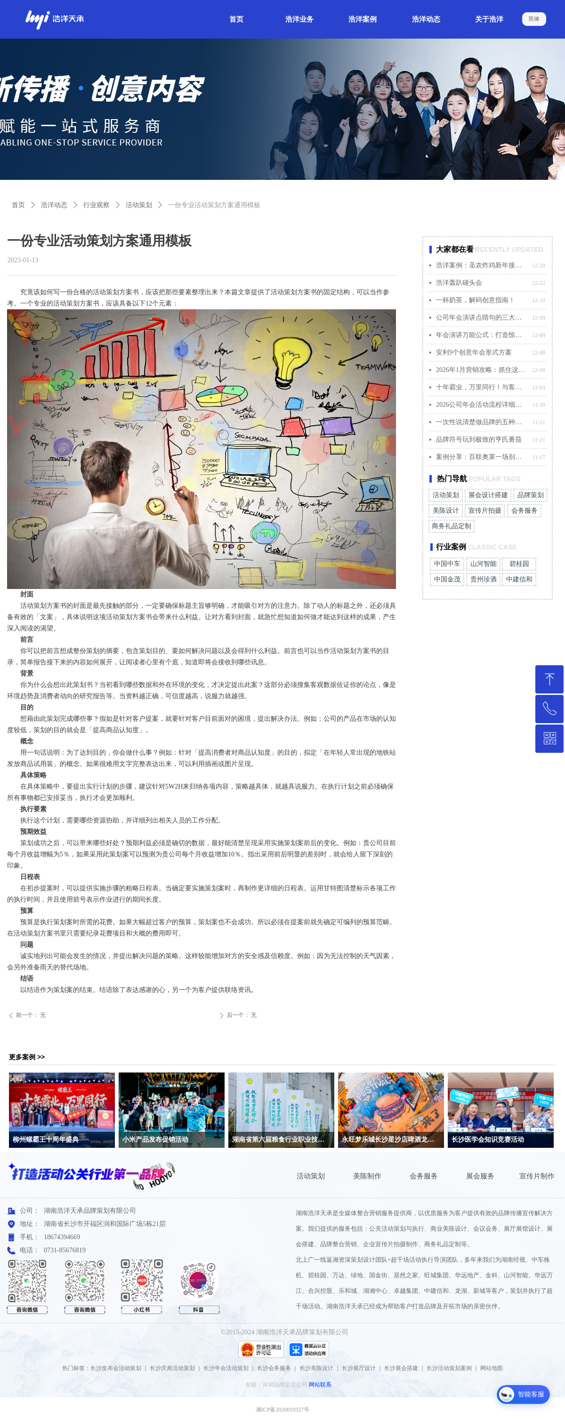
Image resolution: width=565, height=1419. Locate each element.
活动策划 (139, 205)
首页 (18, 205)
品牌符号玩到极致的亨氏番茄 (479, 439)
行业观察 (96, 205)
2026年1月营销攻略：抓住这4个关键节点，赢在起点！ (481, 369)
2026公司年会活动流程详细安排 (481, 404)
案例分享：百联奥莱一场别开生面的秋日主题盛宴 (481, 456)
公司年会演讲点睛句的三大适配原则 (481, 317)
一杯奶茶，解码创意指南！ (475, 300)
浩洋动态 (54, 205)
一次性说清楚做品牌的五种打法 (481, 422)
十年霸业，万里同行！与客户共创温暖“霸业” (481, 387)
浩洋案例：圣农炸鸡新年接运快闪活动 (481, 265)
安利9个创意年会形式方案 (474, 352)
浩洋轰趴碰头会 (459, 282)
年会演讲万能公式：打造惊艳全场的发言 (481, 335)
